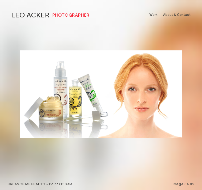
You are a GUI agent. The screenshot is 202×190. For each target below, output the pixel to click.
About (177, 15)
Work (153, 15)
